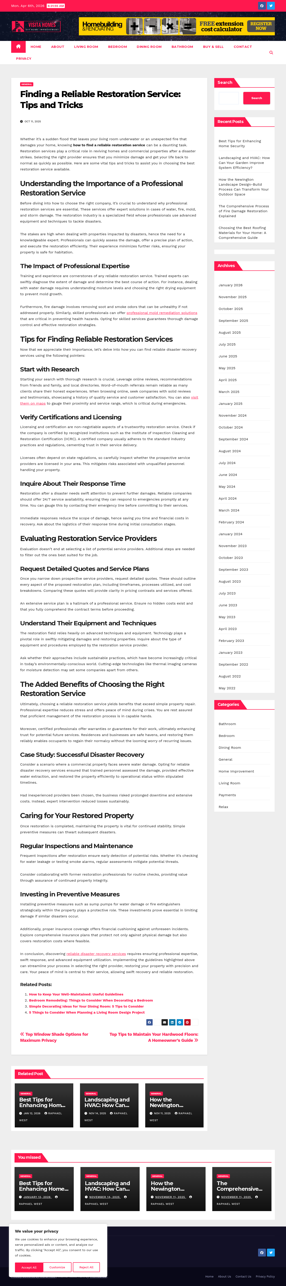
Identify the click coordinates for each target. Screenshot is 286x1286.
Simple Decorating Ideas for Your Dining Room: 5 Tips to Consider (86, 1006)
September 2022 (233, 664)
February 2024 (231, 522)
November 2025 (233, 297)
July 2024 (227, 463)
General (26, 84)
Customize (29, 1267)
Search (225, 82)
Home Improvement (236, 771)
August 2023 (230, 581)
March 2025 (229, 392)
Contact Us (243, 1276)
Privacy (24, 59)
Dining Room (149, 47)
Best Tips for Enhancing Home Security (42, 1105)
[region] (58, 1251)
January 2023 (231, 652)
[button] (271, 53)
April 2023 (228, 629)
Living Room (86, 47)
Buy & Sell (213, 47)
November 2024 (233, 415)
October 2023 (231, 558)
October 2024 (231, 427)
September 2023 (233, 569)
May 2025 (227, 368)
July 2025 (227, 344)
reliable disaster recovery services (96, 954)
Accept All (87, 1267)
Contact (243, 47)
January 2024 (231, 534)
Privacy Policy (265, 1276)
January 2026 (231, 285)
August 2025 (230, 332)
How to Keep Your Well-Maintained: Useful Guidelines (76, 994)
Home (36, 47)
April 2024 (228, 498)
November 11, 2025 (170, 1197)
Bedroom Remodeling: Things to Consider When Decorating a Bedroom (91, 1000)
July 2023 (227, 593)
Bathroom (182, 47)
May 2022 (227, 688)
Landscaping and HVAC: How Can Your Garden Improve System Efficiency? (244, 163)
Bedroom (117, 47)
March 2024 (229, 510)
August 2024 (230, 451)
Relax (223, 807)
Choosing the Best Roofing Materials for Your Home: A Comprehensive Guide (242, 233)
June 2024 (228, 475)
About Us (224, 1276)
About (58, 47)
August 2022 (230, 676)
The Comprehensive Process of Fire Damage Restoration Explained (244, 211)
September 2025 (233, 320)
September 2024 (233, 439)
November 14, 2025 (105, 1197)
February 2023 (231, 641)
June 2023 (228, 605)
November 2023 (233, 546)
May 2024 (227, 486)
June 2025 (228, 356)
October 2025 (231, 309)
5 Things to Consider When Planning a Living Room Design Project (87, 1012)
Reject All (58, 1267)
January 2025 (231, 403)
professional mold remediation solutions (162, 313)
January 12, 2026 (37, 1197)
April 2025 (228, 380)
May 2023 (227, 617)
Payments (227, 795)
